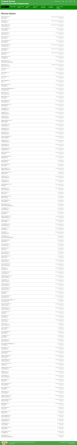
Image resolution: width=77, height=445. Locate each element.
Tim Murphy (72, 442)
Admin (70, 1)
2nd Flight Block (35, 7)
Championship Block (21, 7)
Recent (3, 6)
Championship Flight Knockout (60, 7)
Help (67, 1)
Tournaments (57, 1)
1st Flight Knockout (51, 7)
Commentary (13, 6)
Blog (63, 1)
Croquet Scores (8, 1)
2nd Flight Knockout (43, 7)
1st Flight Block (27, 7)
